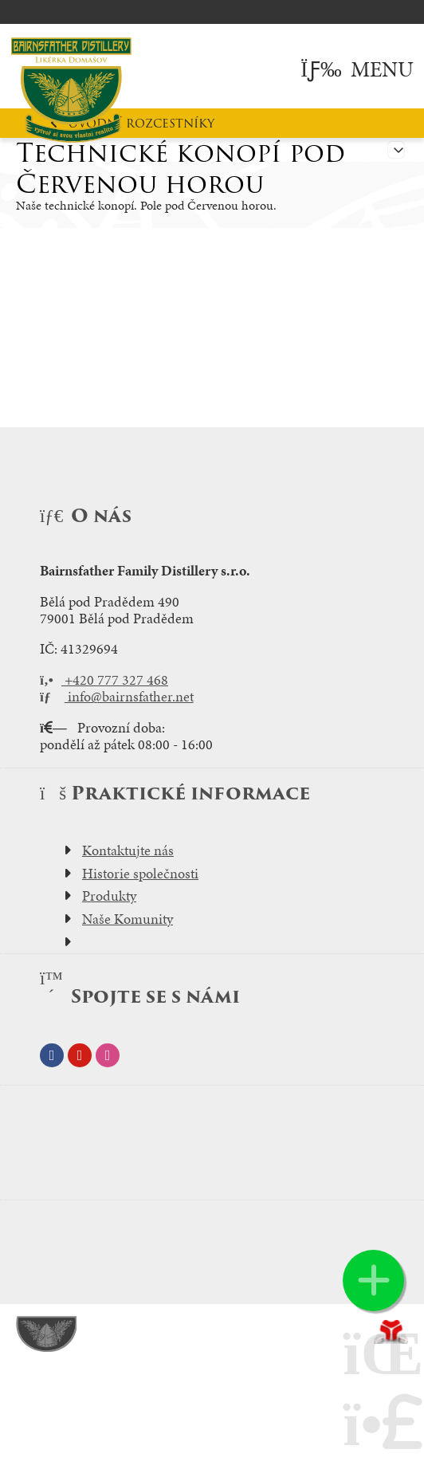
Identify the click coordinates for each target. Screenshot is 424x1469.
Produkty (109, 895)
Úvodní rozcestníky (141, 123)
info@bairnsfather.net (117, 696)
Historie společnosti (140, 873)
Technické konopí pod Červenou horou (180, 167)
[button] (356, 69)
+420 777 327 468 (104, 679)
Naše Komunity (127, 919)
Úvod (71, 90)
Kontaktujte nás (128, 850)
